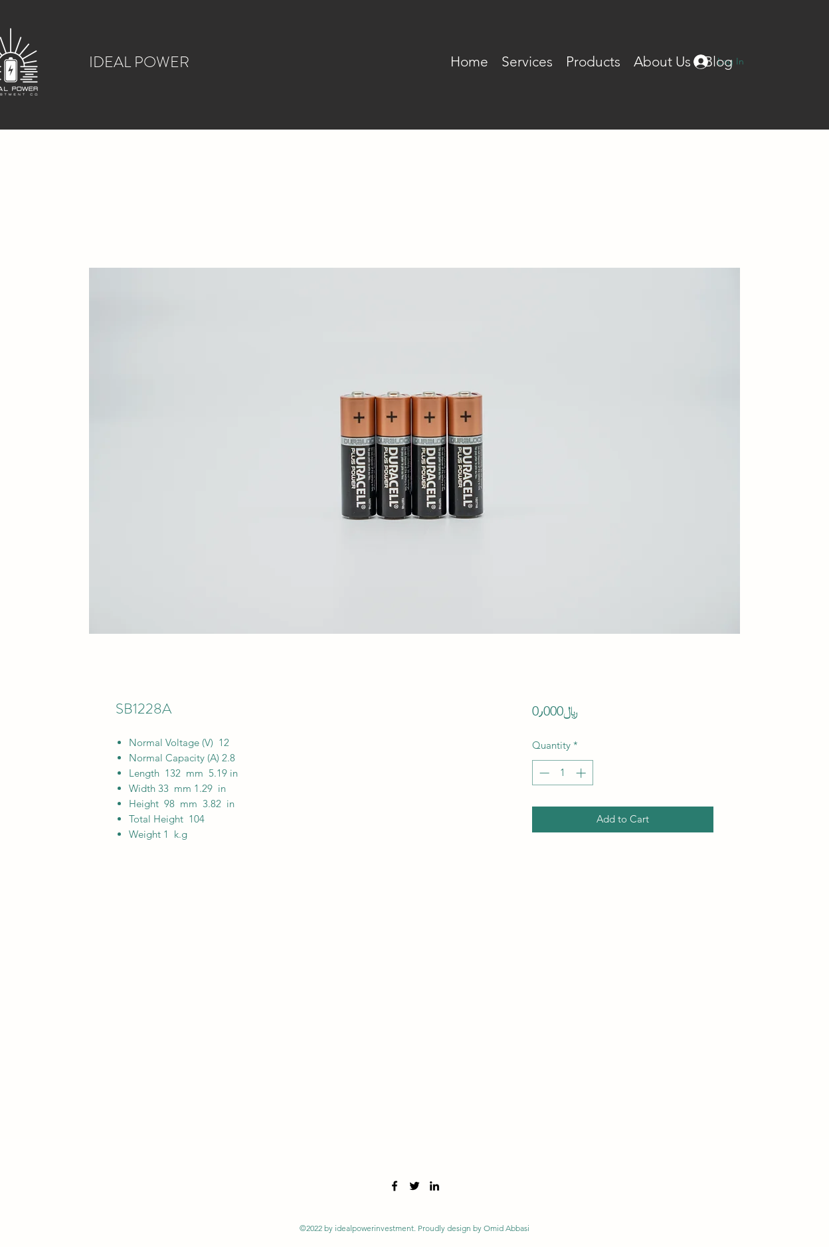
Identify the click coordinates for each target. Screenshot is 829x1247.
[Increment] (582, 773)
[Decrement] (543, 773)
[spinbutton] (562, 773)
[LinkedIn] (434, 1186)
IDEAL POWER (139, 62)
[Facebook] (394, 1186)
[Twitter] (414, 1186)
